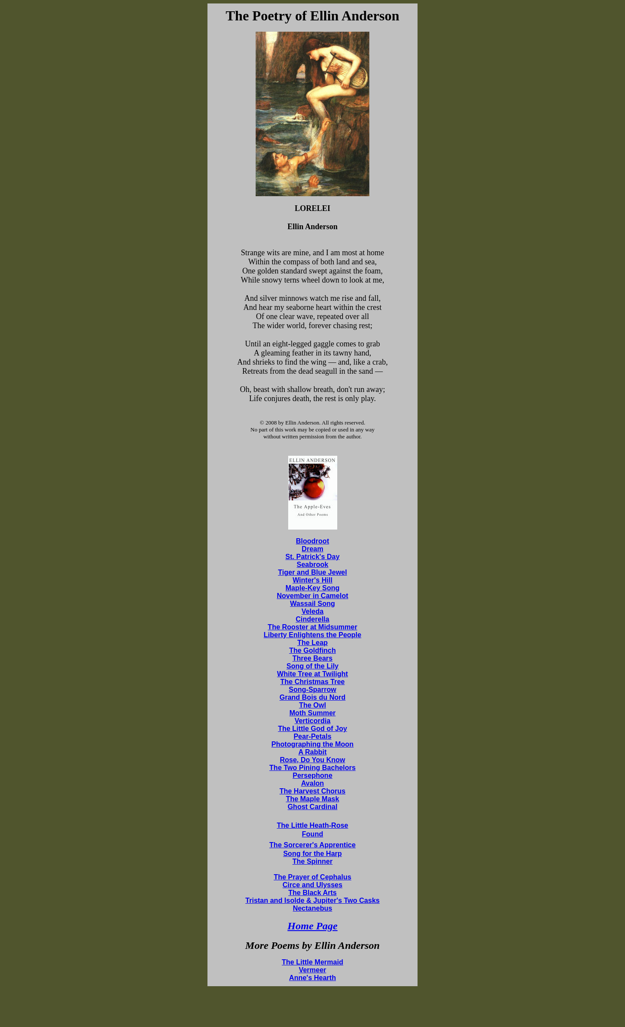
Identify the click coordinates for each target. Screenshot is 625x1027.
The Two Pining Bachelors (313, 767)
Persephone (312, 775)
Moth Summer (312, 713)
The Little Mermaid (312, 962)
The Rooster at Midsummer (312, 627)
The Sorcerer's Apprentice (313, 845)
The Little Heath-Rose (312, 825)
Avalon (312, 783)
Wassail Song (312, 603)
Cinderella (312, 619)
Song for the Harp (312, 853)
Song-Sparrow (312, 689)
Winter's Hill (312, 580)
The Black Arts (312, 892)
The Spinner (312, 861)
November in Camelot (312, 595)
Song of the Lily (312, 666)
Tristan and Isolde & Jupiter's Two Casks (312, 900)
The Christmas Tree (312, 681)
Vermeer (312, 970)
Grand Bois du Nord (312, 697)
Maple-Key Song (312, 588)
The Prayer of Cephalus (313, 877)
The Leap (312, 642)
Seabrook (313, 564)
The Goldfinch (312, 650)
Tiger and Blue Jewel (312, 572)
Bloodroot (312, 541)
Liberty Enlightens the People (313, 635)
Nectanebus (312, 908)
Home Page (312, 926)
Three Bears (313, 658)
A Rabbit (312, 752)
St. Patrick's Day (313, 556)
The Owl (312, 705)
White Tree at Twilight (312, 674)
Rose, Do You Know (312, 760)
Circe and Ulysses (312, 885)
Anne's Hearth (312, 977)
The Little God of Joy (312, 728)
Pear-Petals (312, 736)
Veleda (313, 611)
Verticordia (313, 720)
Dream (312, 549)
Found (312, 834)
